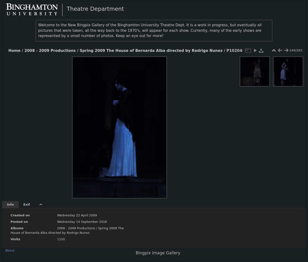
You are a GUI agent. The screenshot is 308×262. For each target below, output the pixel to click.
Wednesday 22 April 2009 (77, 215)
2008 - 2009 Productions (50, 51)
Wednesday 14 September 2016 (82, 222)
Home (14, 51)
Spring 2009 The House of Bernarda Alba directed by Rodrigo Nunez (151, 51)
